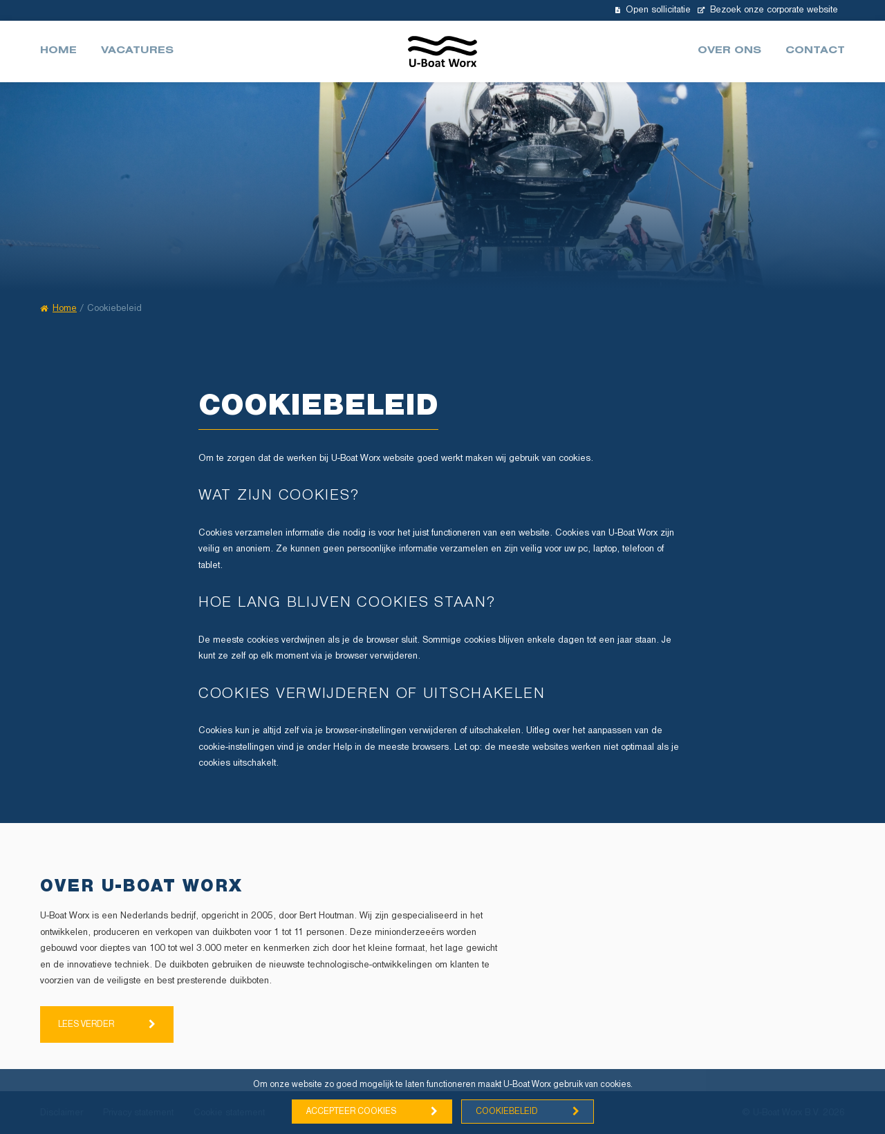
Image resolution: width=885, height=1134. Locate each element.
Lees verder (86, 1024)
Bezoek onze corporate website (768, 10)
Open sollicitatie (653, 10)
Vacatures (137, 51)
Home (58, 51)
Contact (815, 51)
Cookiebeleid (507, 1111)
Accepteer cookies (351, 1111)
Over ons (729, 51)
